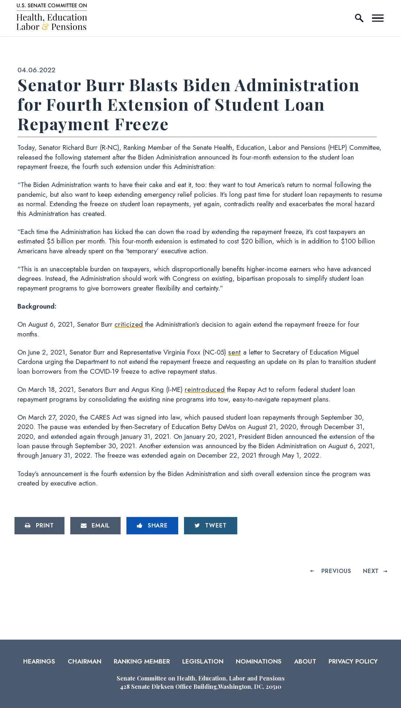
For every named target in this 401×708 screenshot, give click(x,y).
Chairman (84, 661)
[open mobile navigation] (378, 18)
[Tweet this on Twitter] (210, 525)
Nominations (258, 661)
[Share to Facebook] (152, 525)
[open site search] (359, 18)
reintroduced (205, 389)
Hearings (39, 661)
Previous (336, 571)
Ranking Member (142, 661)
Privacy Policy (353, 661)
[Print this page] (39, 525)
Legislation (203, 661)
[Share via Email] (95, 525)
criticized (128, 324)
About (305, 661)
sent (234, 352)
